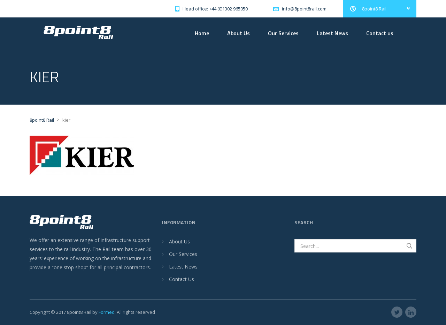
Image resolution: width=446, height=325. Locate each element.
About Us (238, 33)
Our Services (283, 33)
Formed (107, 312)
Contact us (379, 33)
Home (202, 33)
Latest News (332, 33)
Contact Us (181, 279)
